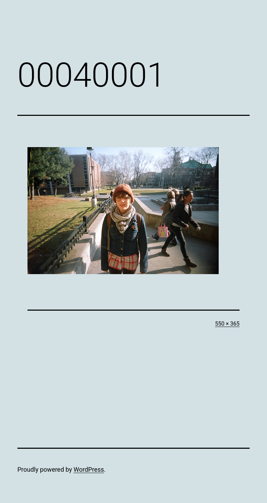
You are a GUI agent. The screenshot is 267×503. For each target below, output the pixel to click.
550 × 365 (227, 323)
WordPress (89, 469)
